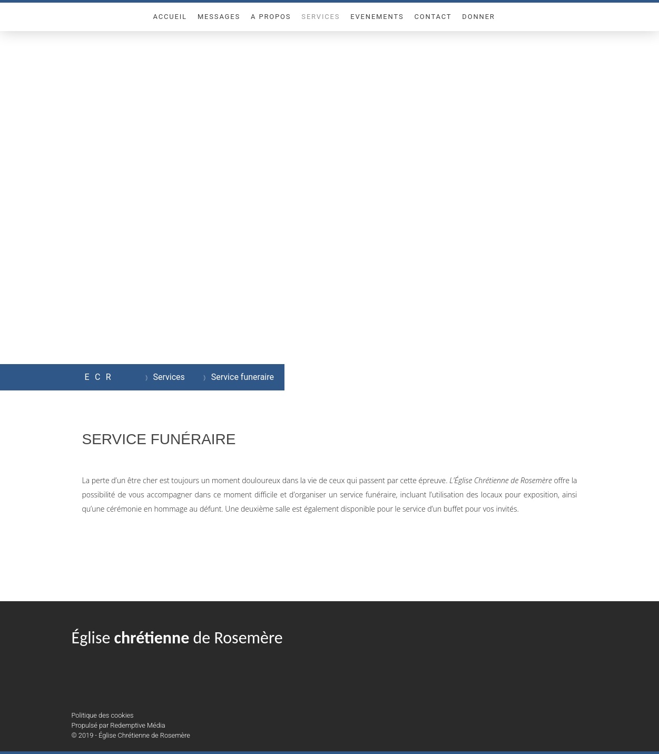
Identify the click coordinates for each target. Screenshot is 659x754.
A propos (271, 17)
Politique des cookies (103, 715)
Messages (219, 17)
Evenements (377, 17)
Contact (432, 17)
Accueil (170, 17)
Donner (478, 17)
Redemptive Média (137, 725)
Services (320, 17)
